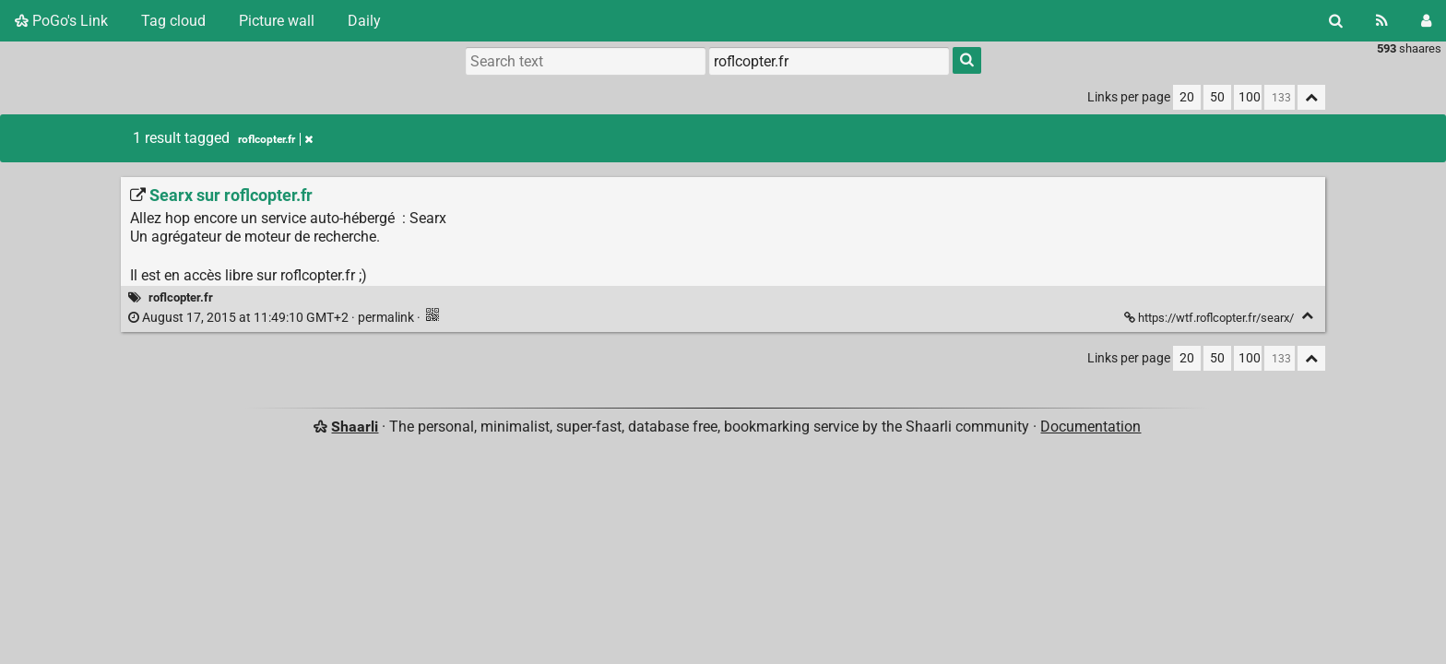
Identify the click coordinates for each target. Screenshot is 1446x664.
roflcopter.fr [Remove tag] (275, 139)
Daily (364, 21)
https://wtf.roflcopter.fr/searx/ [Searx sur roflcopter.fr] (1210, 318)
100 (1250, 97)
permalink (272, 318)
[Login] (1426, 21)
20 (1186, 97)
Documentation (1090, 426)
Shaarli (354, 426)
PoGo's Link (61, 21)
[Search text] (585, 61)
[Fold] (1307, 316)
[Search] (1335, 21)
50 (1217, 97)
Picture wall (276, 21)
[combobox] (829, 61)
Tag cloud (173, 21)
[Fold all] (1311, 97)
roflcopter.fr (180, 297)
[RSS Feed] (1382, 21)
